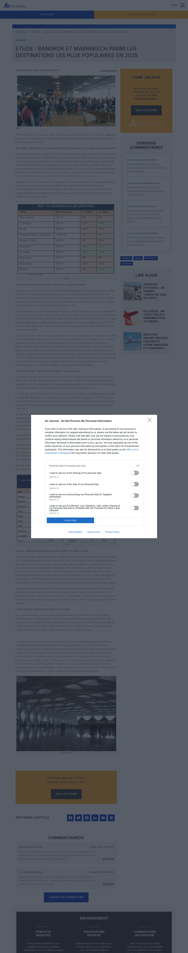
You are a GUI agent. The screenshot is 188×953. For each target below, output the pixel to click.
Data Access (93, 532)
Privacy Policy (112, 532)
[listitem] (94, 465)
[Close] (151, 421)
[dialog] (94, 476)
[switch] (134, 473)
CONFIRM (70, 520)
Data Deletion (75, 532)
